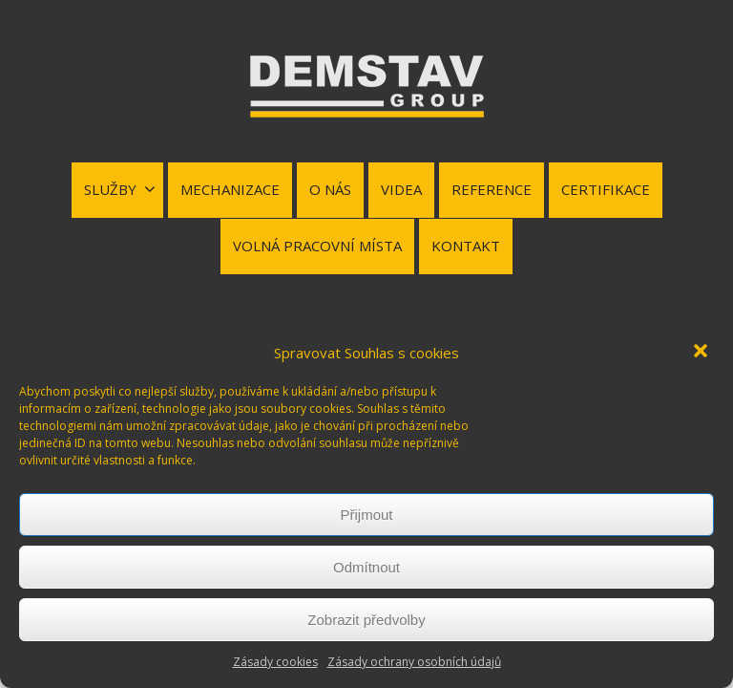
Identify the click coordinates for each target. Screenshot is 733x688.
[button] (702, 352)
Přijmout (366, 514)
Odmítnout (366, 567)
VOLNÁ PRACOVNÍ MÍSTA (317, 245)
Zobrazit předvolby (366, 620)
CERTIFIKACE (605, 189)
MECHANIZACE (230, 189)
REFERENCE (491, 189)
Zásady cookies (275, 662)
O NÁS (330, 189)
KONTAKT (465, 245)
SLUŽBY (120, 189)
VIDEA (401, 189)
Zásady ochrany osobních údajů (414, 662)
